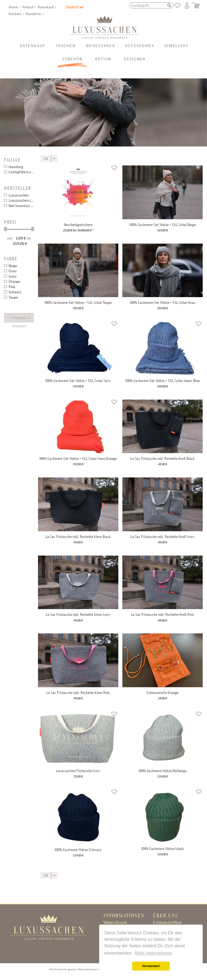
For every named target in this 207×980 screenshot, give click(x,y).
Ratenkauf (46, 7)
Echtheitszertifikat (167, 922)
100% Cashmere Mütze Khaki (162, 848)
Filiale (12, 159)
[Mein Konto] (187, 5)
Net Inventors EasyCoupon (21, 206)
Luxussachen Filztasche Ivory (78, 771)
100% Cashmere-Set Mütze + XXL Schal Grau (162, 302)
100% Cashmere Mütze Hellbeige (163, 771)
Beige (13, 266)
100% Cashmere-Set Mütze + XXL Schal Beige (162, 224)
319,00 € (20, 243)
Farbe (10, 258)
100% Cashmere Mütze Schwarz (78, 850)
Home (14, 7)
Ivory (13, 276)
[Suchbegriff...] (151, 5)
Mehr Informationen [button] (153, 953)
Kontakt (15, 14)
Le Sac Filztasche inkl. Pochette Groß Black (162, 458)
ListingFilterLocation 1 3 (21, 172)
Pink (12, 287)
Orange (14, 281)
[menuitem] (37, 6)
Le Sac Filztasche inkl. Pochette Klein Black (78, 536)
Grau (12, 271)
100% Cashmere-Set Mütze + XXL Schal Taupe (78, 302)
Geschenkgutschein (78, 224)
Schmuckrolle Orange (162, 692)
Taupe (13, 297)
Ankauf (28, 7)
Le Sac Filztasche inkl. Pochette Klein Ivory (78, 614)
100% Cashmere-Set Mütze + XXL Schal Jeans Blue (162, 380)
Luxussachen (19, 195)
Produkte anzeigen (21, 318)
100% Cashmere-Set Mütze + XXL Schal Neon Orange (78, 458)
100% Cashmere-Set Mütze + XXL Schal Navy (78, 380)
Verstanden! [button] (151, 966)
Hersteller (17, 188)
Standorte (34, 14)
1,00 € (21, 238)
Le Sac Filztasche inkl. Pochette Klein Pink (78, 692)
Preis (10, 222)
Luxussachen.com (21, 200)
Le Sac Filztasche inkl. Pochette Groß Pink (162, 614)
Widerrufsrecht (115, 922)
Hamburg (16, 167)
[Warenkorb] (196, 5)
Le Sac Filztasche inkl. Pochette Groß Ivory (162, 536)
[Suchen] (169, 5)
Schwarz (15, 292)
